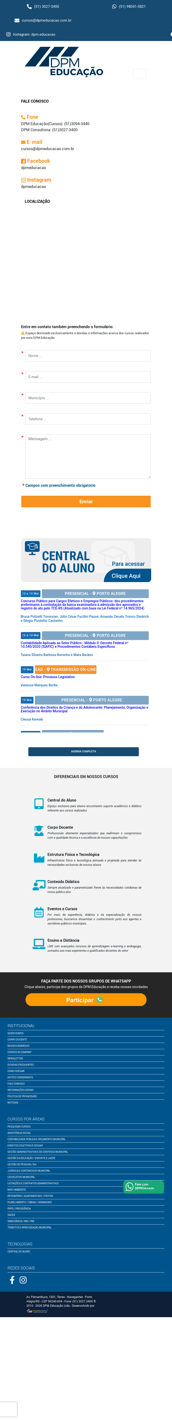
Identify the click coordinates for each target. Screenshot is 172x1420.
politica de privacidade (22, 1096)
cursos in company (19, 1052)
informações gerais (20, 1090)
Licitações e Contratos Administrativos (33, 1183)
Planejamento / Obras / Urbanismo (30, 1202)
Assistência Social (19, 1133)
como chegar (16, 1071)
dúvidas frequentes (21, 1064)
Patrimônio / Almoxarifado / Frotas (30, 1196)
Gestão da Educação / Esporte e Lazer (31, 1158)
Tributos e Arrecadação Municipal (29, 1227)
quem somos (15, 1033)
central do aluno (19, 1251)
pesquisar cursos (19, 1126)
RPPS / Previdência (19, 1208)
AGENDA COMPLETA (83, 751)
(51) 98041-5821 (129, 6)
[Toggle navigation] (140, 74)
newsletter (15, 1058)
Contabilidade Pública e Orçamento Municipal (36, 1139)
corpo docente (17, 1039)
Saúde (11, 1215)
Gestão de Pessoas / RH (22, 1164)
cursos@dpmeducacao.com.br (43, 20)
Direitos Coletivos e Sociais (25, 1145)
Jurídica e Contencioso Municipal (29, 1170)
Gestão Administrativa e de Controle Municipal (38, 1151)
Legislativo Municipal (21, 1177)
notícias (13, 1102)
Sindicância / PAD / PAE (21, 1221)
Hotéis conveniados (20, 1077)
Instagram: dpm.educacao (30, 34)
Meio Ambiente (17, 1189)
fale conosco (16, 1083)
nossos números (18, 1045)
